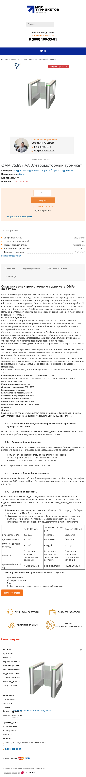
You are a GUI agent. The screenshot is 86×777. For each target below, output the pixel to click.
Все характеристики (11, 255)
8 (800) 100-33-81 (43, 39)
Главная (4, 59)
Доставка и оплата (57, 268)
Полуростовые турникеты (26, 170)
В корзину (43, 200)
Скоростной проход (50, 170)
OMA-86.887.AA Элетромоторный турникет (31, 710)
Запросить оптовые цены (19, 216)
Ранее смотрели (10, 639)
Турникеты (15, 59)
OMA (21, 174)
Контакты (7, 734)
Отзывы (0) (10, 276)
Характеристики (31, 268)
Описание (10, 268)
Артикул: (15, 717)
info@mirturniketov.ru (43, 35)
